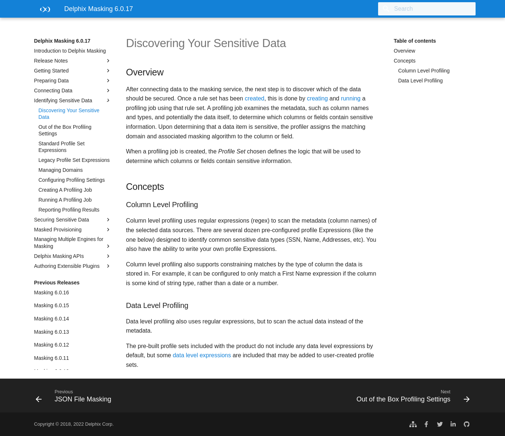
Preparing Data (72, 80)
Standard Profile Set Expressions (62, 147)
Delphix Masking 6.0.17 (62, 41)
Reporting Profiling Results (69, 210)
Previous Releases (57, 283)
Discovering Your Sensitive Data (69, 113)
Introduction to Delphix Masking (70, 51)
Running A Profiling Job (65, 200)
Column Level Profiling (424, 71)
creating (317, 98)
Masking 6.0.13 (51, 332)
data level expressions (202, 355)
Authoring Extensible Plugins (72, 266)
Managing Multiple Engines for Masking (72, 242)
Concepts (405, 61)
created (254, 98)
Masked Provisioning (72, 229)
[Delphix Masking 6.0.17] (43, 11)
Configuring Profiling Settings (72, 180)
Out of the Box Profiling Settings (65, 130)
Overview (404, 51)
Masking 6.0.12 (51, 345)
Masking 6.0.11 (51, 358)
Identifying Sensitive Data (72, 100)
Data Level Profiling (420, 81)
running (350, 98)
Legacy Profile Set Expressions (74, 160)
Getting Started (72, 70)
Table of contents (415, 41)
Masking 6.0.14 (51, 319)
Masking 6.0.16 (51, 292)
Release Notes (72, 60)
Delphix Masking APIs (72, 256)
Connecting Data (72, 90)
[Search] (433, 8)
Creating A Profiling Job (65, 190)
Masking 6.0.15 (51, 305)
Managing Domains (61, 170)
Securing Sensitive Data (72, 219)
